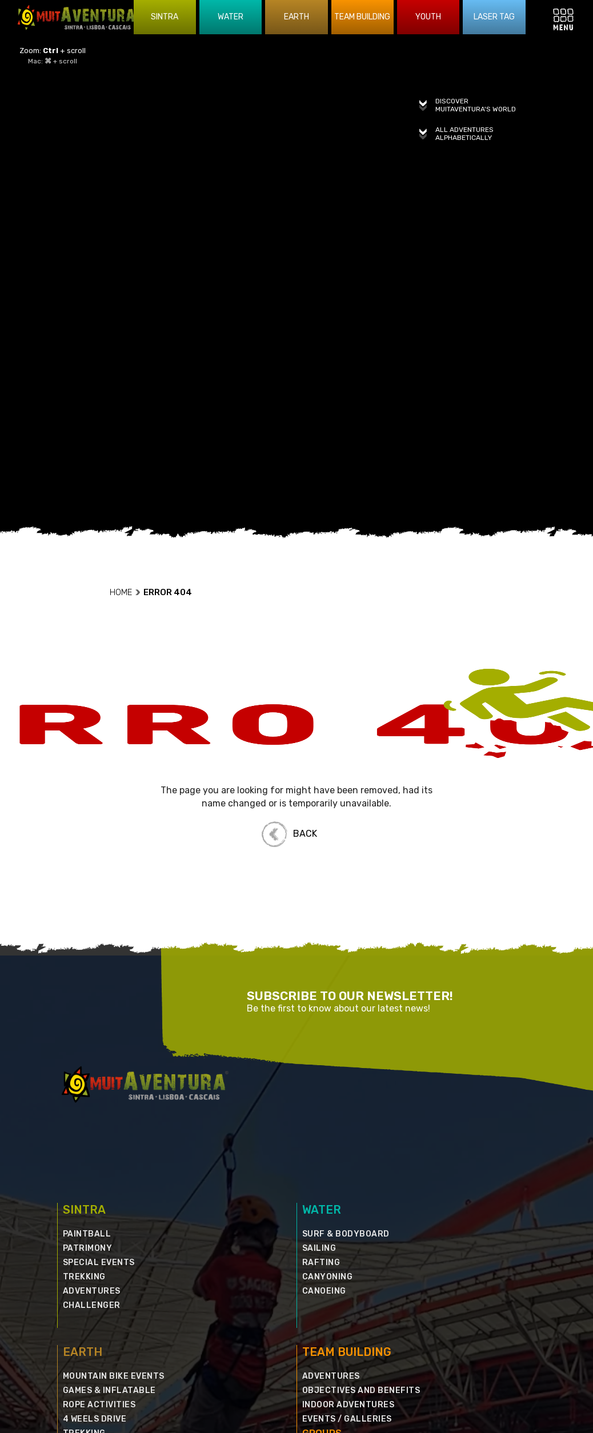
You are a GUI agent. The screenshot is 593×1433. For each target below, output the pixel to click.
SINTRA (84, 1158)
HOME (125, 541)
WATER (321, 1158)
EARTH (82, 1300)
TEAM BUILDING (346, 1300)
